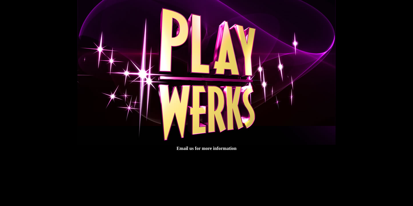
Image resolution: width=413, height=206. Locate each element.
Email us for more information (206, 148)
